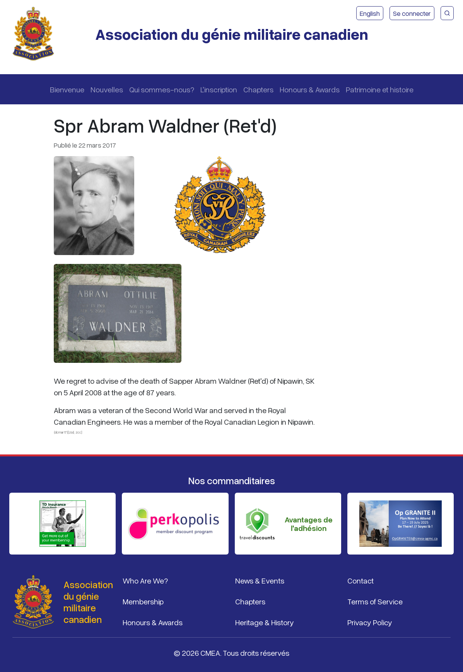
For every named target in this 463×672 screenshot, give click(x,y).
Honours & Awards (310, 89)
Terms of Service (375, 601)
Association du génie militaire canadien (231, 33)
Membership (143, 601)
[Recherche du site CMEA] (447, 13)
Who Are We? (145, 580)
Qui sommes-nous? (161, 89)
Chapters (258, 89)
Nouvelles (107, 89)
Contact (360, 580)
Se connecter (412, 13)
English (370, 13)
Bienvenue (67, 89)
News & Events (259, 580)
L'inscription (218, 89)
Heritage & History (264, 622)
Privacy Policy (369, 622)
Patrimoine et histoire (379, 89)
